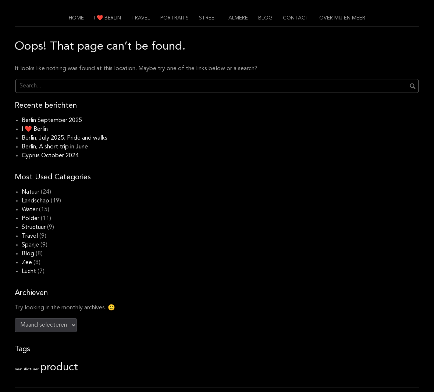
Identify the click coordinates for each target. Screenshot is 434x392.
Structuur (34, 227)
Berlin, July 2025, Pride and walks (64, 138)
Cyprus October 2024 (50, 156)
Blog (265, 18)
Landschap (35, 201)
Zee (27, 263)
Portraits (174, 18)
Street (208, 18)
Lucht (29, 271)
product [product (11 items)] (59, 367)
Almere (238, 18)
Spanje (30, 245)
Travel (140, 18)
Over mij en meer (342, 18)
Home (76, 18)
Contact (296, 18)
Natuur (30, 192)
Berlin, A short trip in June (55, 147)
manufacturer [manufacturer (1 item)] (27, 369)
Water (30, 210)
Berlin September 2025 (52, 120)
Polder (30, 219)
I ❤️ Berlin (107, 18)
